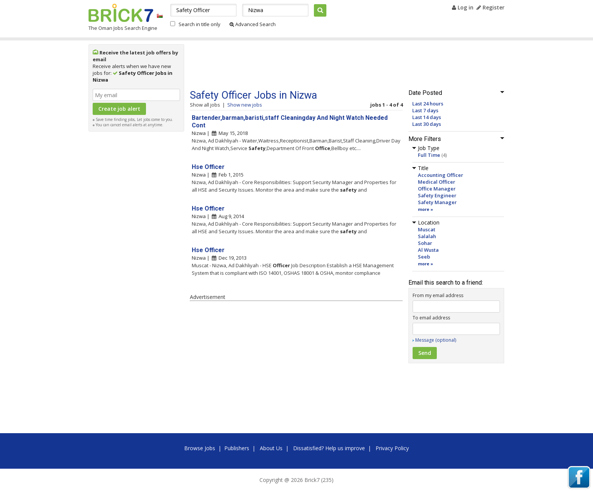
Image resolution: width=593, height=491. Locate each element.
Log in (462, 7)
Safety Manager (437, 202)
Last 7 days (425, 110)
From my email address (438, 295)
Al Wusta (428, 249)
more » (425, 209)
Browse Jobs (199, 448)
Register (491, 7)
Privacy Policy (392, 448)
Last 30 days (426, 124)
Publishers (236, 448)
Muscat (426, 229)
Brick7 (120, 13)
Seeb (424, 256)
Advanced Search (253, 24)
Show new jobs (244, 104)
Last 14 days (426, 117)
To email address (431, 317)
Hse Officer (208, 166)
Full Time (429, 155)
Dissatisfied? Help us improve (329, 448)
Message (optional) (435, 340)
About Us (271, 448)
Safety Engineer (437, 195)
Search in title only (199, 24)
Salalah (427, 236)
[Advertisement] (136, 248)
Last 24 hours (427, 103)
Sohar (425, 243)
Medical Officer (436, 181)
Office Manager (437, 188)
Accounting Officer (440, 175)
